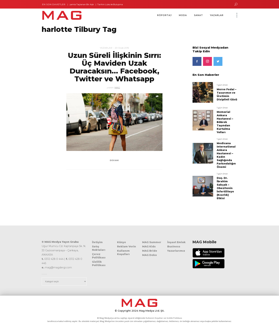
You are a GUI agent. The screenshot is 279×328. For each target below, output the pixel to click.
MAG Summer (151, 242)
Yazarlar (106, 47)
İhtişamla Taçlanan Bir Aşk (81, 4)
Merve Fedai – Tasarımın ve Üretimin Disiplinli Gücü (227, 94)
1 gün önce (222, 84)
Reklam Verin (126, 246)
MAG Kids (149, 246)
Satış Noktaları (98, 248)
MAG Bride (149, 250)
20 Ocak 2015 (122, 47)
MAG (117, 87)
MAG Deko (149, 255)
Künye (121, 242)
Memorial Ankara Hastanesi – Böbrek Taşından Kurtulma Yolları (225, 122)
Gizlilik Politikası (99, 263)
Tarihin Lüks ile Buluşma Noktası (116, 4)
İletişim (97, 242)
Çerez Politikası (99, 256)
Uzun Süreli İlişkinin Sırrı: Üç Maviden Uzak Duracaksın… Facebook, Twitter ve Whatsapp (114, 67)
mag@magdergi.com (58, 267)
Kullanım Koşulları (123, 252)
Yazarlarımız (176, 250)
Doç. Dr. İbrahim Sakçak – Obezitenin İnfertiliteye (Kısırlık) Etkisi (225, 188)
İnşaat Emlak (176, 242)
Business (173, 246)
